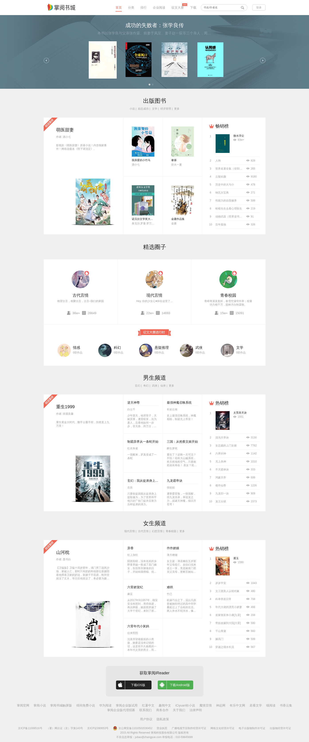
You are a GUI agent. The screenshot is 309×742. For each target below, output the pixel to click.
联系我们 (145, 710)
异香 (130, 548)
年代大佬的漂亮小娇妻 (228, 607)
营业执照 (162, 728)
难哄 (170, 587)
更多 (176, 108)
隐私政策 (163, 719)
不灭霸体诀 (222, 469)
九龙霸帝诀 (174, 480)
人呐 (218, 160)
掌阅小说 (39, 705)
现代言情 (154, 295)
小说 (132, 108)
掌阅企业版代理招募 (121, 710)
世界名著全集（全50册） (230, 168)
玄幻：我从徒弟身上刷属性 (146, 480)
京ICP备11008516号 (30, 728)
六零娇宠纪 (135, 587)
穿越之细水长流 (224, 647)
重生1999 (65, 406)
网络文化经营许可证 (222, 728)
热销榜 (222, 403)
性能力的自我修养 (226, 200)
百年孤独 (220, 224)
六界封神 (220, 453)
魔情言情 (205, 705)
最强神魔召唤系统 (179, 402)
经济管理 (165, 108)
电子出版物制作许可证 (252, 728)
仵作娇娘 (173, 548)
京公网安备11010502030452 (132, 728)
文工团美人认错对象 (227, 591)
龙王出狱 (220, 501)
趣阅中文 (165, 705)
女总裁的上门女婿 (226, 445)
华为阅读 (105, 705)
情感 (76, 347)
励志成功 (143, 108)
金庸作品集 (178, 219)
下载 (193, 7)
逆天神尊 (133, 402)
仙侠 (163, 385)
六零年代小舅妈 (138, 626)
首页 (119, 7)
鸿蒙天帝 (220, 477)
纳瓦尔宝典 (222, 192)
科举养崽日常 (223, 599)
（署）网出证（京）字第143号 (65, 728)
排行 (143, 7)
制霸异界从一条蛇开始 (142, 441)
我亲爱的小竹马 (141, 160)
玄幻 (137, 385)
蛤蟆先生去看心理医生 (228, 208)
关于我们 (179, 710)
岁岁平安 (220, 583)
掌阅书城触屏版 (61, 705)
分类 (131, 7)
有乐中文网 (237, 705)
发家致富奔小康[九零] (228, 615)
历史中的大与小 (224, 184)
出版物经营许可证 (280, 728)
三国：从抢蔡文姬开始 (182, 441)
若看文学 (256, 705)
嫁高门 (219, 639)
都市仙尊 (220, 485)
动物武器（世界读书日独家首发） (235, 216)
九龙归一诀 (222, 493)
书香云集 (286, 705)
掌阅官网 (23, 705)
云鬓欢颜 (220, 176)
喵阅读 (271, 705)
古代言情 (81, 295)
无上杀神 (220, 461)
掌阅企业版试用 (127, 705)
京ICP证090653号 (97, 728)
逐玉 (236, 558)
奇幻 (146, 385)
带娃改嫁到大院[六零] (228, 623)
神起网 (220, 705)
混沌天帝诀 (222, 437)
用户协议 (146, 719)
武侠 (199, 347)
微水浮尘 (238, 135)
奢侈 (174, 160)
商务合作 (162, 710)
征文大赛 (177, 7)
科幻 (117, 347)
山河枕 (62, 552)
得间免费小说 (85, 705)
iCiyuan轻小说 (185, 705)
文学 (154, 108)
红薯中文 (148, 705)
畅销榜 (222, 126)
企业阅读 (159, 7)
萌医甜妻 (65, 129)
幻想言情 (157, 531)
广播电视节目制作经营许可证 (189, 728)
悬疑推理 (162, 347)
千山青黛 (220, 631)
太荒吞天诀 (240, 412)
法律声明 (195, 710)
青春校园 (228, 295)
